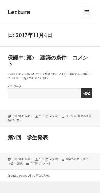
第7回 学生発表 (28, 137)
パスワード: (50, 91)
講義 (20, 163)
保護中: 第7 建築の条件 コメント (48, 60)
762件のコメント (40, 163)
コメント (71, 116)
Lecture (19, 12)
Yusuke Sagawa (48, 116)
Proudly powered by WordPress (29, 175)
